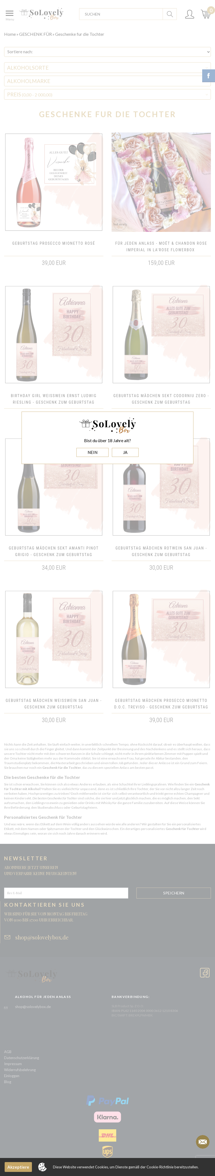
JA (125, 452)
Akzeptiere (18, 1167)
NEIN (92, 452)
